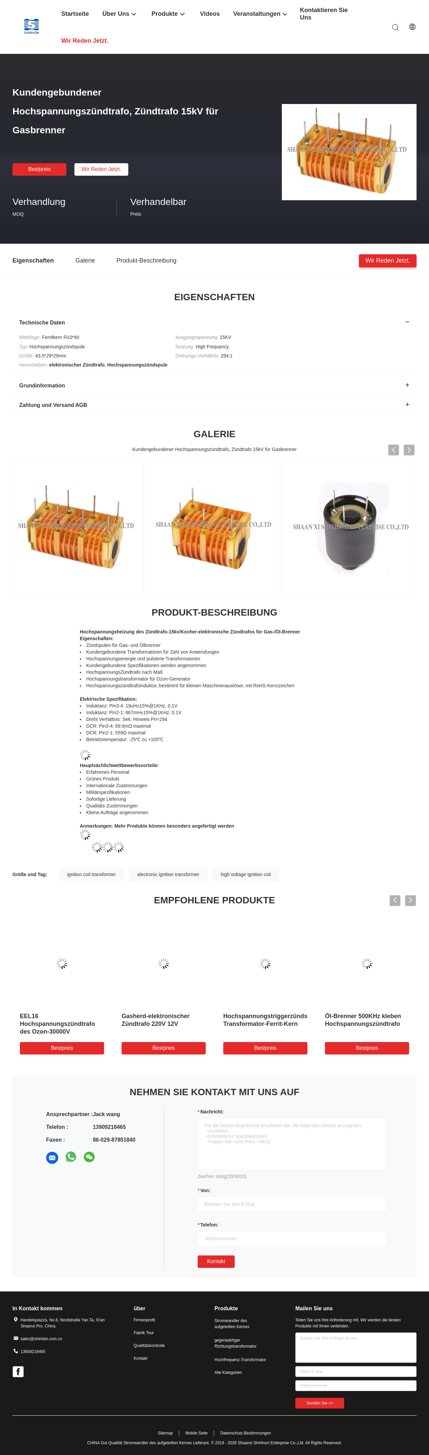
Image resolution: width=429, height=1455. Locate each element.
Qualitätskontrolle (149, 1345)
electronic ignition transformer (168, 874)
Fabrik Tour (144, 1332)
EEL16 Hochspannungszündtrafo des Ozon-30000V (57, 1024)
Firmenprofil (144, 1320)
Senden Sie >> (319, 1403)
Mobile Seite (197, 1433)
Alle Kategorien (228, 1372)
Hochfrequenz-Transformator (240, 1359)
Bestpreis (39, 169)
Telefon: (209, 1224)
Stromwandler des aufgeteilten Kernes (231, 1323)
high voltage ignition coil (246, 874)
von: (205, 1190)
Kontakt (216, 1261)
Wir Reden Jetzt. (101, 169)
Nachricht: (212, 1111)
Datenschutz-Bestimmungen (245, 1433)
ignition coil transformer (91, 874)
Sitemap (165, 1433)
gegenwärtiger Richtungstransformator (235, 1343)
